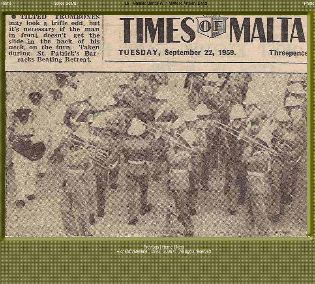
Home (6, 3)
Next (180, 247)
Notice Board (64, 3)
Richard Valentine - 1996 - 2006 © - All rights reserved (163, 251)
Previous (152, 247)
